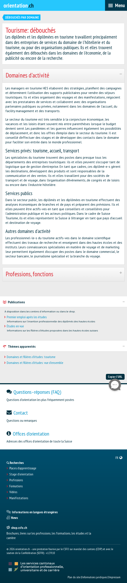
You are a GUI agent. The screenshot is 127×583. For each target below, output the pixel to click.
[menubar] (116, 5)
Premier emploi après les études (27, 317)
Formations (16, 486)
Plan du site (74, 577)
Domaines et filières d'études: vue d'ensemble (35, 363)
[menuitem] (119, 458)
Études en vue (15, 326)
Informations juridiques (94, 577)
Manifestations (18, 498)
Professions (16, 480)
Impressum (114, 577)
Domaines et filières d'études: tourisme (31, 357)
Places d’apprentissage (22, 468)
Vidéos (13, 492)
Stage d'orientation (21, 474)
